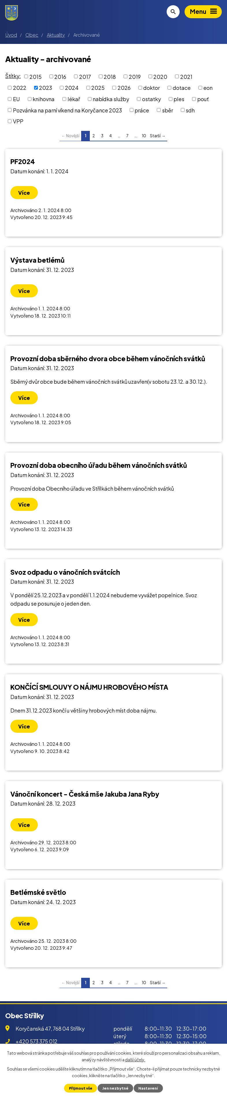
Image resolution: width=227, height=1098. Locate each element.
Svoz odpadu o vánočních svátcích (65, 572)
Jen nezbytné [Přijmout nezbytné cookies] (115, 1088)
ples (179, 99)
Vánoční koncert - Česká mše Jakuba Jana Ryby (84, 794)
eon (208, 87)
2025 (98, 87)
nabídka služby (111, 99)
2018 (110, 76)
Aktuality (56, 35)
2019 (135, 76)
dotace (182, 87)
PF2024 (22, 161)
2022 (19, 87)
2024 (72, 87)
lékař (74, 99)
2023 (45, 87)
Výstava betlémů (37, 260)
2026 (124, 87)
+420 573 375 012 (36, 1041)
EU (16, 99)
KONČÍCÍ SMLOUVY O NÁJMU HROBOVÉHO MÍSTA (89, 687)
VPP (18, 121)
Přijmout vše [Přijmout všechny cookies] (80, 1088)
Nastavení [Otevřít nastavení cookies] (148, 1088)
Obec (31, 35)
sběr (167, 110)
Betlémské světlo (38, 892)
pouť (203, 99)
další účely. (135, 1059)
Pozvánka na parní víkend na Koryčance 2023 (67, 110)
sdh (190, 110)
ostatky (151, 99)
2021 (186, 76)
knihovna (44, 99)
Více (24, 192)
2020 (160, 76)
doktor (151, 87)
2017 (85, 76)
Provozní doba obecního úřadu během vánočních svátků (98, 465)
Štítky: (13, 76)
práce (142, 110)
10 (144, 135)
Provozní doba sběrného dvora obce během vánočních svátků (107, 359)
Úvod (11, 35)
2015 (35, 76)
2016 (60, 76)
